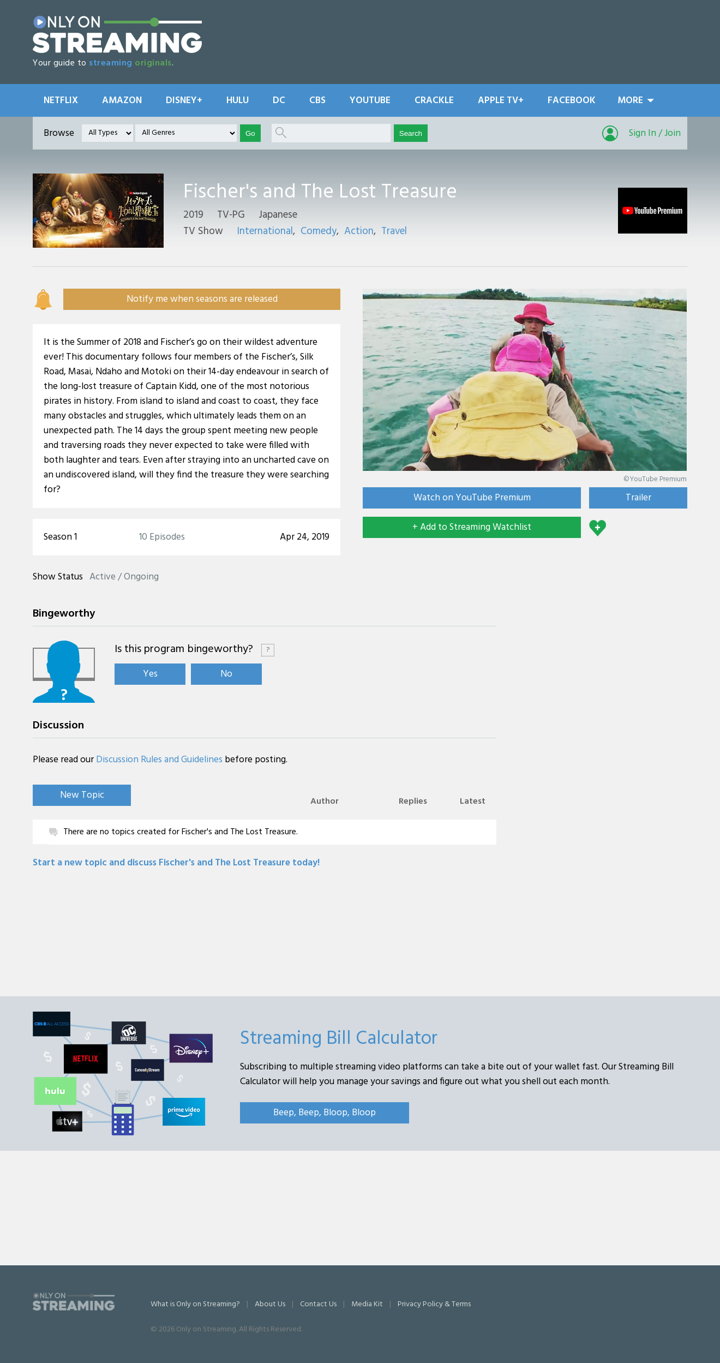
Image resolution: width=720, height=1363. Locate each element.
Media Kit (367, 1304)
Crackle (434, 100)
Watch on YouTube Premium (472, 498)
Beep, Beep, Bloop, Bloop (324, 1112)
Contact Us (318, 1304)
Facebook (572, 100)
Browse (59, 133)
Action (359, 231)
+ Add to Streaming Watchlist (471, 527)
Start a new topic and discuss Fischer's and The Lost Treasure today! (176, 863)
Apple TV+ (501, 100)
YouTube (370, 100)
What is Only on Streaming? (195, 1304)
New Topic (82, 795)
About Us (270, 1304)
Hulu (237, 100)
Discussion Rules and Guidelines (159, 759)
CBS (317, 100)
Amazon (122, 100)
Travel (394, 231)
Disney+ (184, 100)
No (226, 674)
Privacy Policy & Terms (434, 1304)
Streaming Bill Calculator (338, 1039)
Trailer (638, 498)
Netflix (61, 100)
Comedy (319, 231)
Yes (150, 674)
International (265, 231)
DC (279, 100)
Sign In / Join (655, 133)
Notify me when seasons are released (202, 299)
